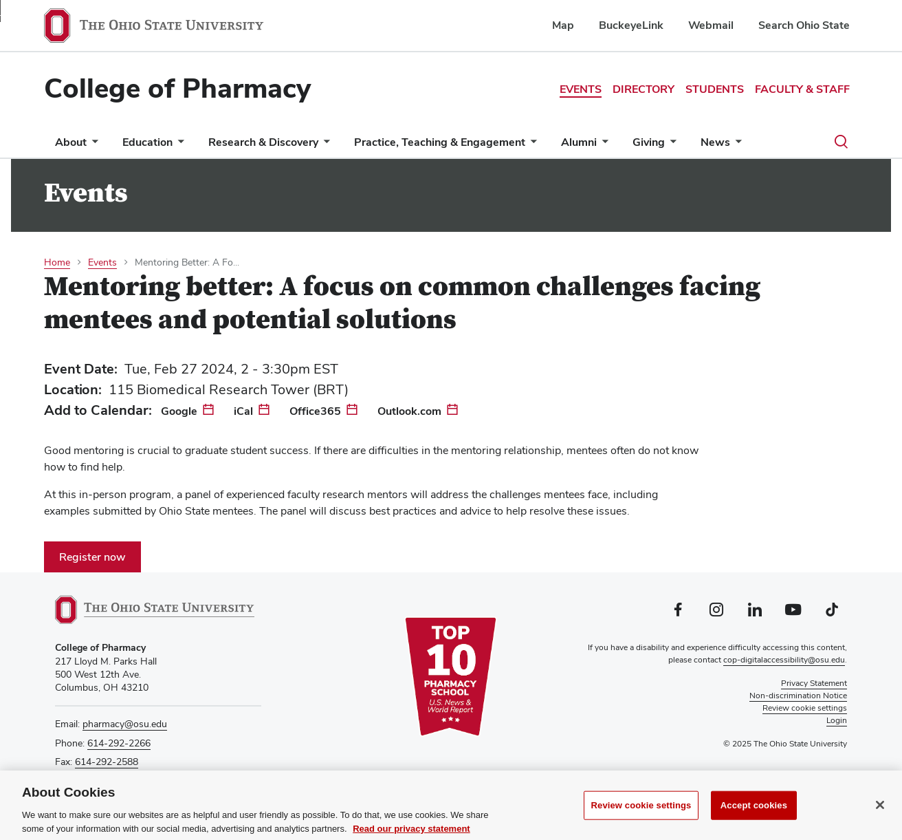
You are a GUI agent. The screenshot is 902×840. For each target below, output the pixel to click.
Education (147, 142)
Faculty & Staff (802, 89)
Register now (92, 557)
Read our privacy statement (411, 833)
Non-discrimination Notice (798, 695)
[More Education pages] (178, 145)
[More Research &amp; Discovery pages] (323, 145)
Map (563, 25)
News (715, 142)
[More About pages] (92, 145)
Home (57, 262)
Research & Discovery (263, 142)
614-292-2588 (106, 761)
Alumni (579, 142)
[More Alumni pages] (602, 145)
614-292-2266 (119, 743)
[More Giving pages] (670, 145)
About (71, 142)
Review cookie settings (641, 810)
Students (714, 89)
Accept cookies (753, 810)
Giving (648, 142)
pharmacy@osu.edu (124, 724)
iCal (243, 411)
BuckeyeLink (631, 25)
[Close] (880, 810)
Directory (643, 89)
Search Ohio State (804, 25)
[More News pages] (735, 145)
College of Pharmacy (177, 88)
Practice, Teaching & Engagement (439, 142)
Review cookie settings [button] (804, 707)
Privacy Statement (814, 683)
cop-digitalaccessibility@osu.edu (784, 659)
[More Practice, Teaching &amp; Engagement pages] (530, 145)
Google (179, 411)
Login (836, 720)
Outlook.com (409, 411)
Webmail (711, 25)
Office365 (315, 411)
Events (581, 89)
